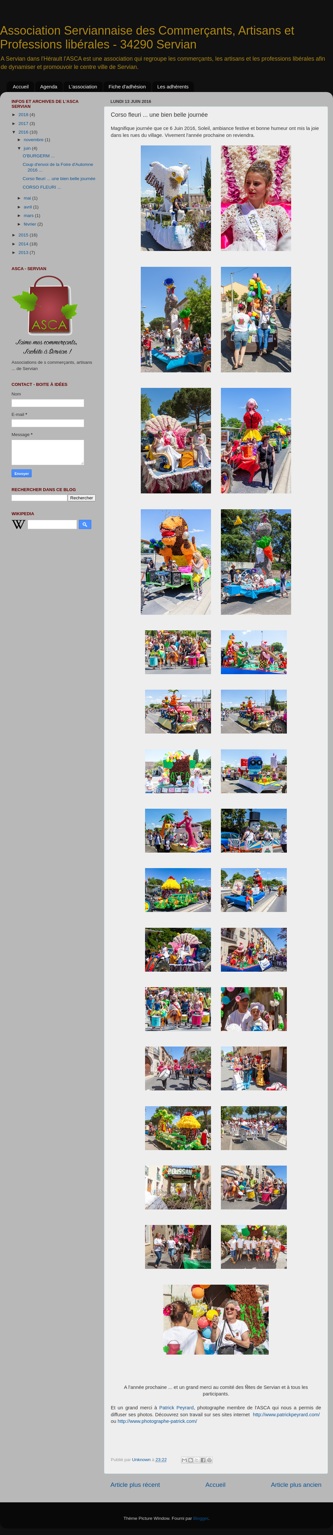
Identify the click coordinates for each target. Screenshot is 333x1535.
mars (29, 215)
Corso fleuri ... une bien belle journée (59, 178)
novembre (34, 139)
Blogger (200, 1518)
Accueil (21, 86)
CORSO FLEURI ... (42, 187)
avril (28, 206)
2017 (24, 123)
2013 (24, 252)
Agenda (48, 86)
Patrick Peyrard (176, 1407)
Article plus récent (135, 1484)
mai (28, 198)
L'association (83, 86)
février (30, 224)
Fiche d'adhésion (127, 86)
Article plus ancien (296, 1484)
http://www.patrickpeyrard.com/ (286, 1414)
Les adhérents (173, 86)
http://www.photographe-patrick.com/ (158, 1421)
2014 (24, 243)
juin (28, 148)
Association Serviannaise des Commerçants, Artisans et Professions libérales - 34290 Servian (147, 37)
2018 (24, 114)
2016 (24, 132)
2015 (24, 235)
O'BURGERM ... (39, 155)
